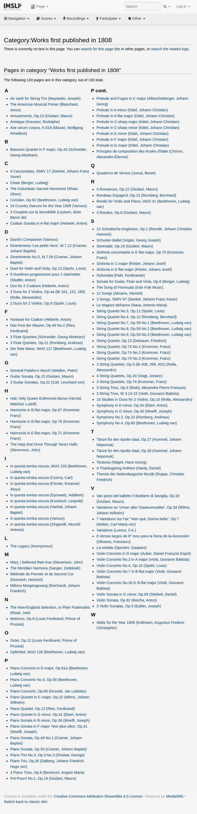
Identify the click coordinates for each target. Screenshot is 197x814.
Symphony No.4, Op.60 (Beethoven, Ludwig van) (136, 423)
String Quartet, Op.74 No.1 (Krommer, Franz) (133, 347)
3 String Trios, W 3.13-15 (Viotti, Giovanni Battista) (137, 393)
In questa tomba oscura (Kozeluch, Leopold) (46, 501)
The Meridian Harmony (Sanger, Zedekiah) (45, 568)
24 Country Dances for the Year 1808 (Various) (48, 206)
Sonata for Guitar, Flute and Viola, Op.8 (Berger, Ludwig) (142, 281)
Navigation (16, 18)
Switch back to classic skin (25, 802)
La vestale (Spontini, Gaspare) (121, 548)
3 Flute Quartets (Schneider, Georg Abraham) (47, 337)
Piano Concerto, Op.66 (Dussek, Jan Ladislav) (48, 691)
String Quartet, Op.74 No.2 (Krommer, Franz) (133, 352)
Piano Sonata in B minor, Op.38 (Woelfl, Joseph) (50, 720)
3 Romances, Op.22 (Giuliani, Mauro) (127, 189)
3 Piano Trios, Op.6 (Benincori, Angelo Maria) (47, 772)
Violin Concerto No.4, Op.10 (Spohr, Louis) (131, 566)
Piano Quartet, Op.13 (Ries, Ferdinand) (42, 709)
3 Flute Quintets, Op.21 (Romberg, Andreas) (46, 343)
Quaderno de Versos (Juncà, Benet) (125, 173)
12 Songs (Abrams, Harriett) (119, 293)
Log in (183, 6)
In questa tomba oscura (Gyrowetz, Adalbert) (47, 495)
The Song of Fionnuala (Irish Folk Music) (129, 287)
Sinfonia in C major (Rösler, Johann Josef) (131, 264)
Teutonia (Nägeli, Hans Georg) (121, 462)
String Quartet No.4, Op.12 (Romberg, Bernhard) (136, 317)
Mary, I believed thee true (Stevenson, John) (46, 562)
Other (136, 18)
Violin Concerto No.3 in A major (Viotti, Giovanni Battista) (142, 559)
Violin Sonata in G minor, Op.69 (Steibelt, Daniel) (136, 594)
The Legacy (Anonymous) (31, 546)
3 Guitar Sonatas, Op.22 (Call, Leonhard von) (47, 382)
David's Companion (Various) (34, 239)
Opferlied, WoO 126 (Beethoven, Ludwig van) (47, 652)
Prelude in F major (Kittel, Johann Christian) (132, 139)
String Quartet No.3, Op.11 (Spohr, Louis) (130, 311)
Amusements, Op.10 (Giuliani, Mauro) (41, 116)
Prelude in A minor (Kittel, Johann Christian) (132, 110)
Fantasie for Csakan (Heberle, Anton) (40, 319)
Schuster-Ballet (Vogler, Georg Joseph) (128, 240)
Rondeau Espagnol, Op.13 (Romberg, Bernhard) (136, 195)
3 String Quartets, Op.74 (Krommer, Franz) (131, 382)
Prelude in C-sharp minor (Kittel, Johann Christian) (137, 128)
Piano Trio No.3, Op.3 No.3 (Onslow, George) (47, 755)
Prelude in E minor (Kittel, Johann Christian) (132, 134)
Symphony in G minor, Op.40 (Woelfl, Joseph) (134, 411)
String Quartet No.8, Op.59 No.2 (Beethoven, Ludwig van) (143, 329)
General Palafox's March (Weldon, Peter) (43, 370)
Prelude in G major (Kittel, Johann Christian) (132, 145)
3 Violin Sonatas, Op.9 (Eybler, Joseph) (128, 606)
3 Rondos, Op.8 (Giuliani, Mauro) (123, 212)
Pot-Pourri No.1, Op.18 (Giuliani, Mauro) (43, 778)
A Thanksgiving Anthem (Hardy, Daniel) (128, 468)
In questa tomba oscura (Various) (37, 518)
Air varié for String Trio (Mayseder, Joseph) (45, 98)
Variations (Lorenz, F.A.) (116, 530)
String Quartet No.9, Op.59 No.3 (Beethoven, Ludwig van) (143, 335)
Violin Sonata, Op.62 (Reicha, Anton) (126, 600)
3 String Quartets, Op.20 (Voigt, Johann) (129, 376)
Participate (108, 18)
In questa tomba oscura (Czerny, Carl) (41, 478)
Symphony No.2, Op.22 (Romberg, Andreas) (132, 417)
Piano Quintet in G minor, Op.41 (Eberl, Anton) (48, 714)
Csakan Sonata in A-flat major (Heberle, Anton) (48, 223)
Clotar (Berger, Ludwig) (29, 183)
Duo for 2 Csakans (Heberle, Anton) (39, 286)
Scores (46, 18)
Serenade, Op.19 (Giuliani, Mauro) (124, 246)
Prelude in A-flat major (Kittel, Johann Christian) (135, 116)
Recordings (76, 18)
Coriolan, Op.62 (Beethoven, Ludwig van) (44, 200)
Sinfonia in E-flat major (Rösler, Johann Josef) (134, 269)
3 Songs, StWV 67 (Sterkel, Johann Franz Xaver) (136, 299)
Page (39, 6)
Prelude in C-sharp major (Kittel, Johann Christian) (137, 122)
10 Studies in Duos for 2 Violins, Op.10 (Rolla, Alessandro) (144, 399)
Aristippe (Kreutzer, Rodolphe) (35, 122)
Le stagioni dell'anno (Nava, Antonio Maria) (131, 305)
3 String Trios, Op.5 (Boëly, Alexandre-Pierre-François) (141, 388)
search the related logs (170, 49)
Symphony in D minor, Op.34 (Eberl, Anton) (132, 405)
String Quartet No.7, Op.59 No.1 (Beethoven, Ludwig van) (143, 323)
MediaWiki (174, 796)
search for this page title (100, 49)
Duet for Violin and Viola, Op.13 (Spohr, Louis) (48, 268)
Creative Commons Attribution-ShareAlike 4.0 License (98, 796)
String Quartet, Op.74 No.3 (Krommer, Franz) (133, 358)
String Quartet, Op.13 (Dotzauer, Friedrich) (131, 341)
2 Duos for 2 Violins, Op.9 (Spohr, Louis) (43, 303)
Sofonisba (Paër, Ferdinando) (120, 275)
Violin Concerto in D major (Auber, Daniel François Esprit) (143, 553)
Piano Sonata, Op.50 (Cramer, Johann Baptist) (48, 749)
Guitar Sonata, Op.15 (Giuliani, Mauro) (42, 376)
